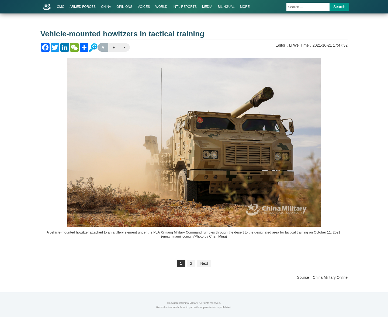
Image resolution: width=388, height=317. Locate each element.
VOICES (144, 7)
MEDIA (207, 7)
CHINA (106, 7)
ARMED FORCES (83, 7)
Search (339, 7)
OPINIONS (124, 7)
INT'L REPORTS (185, 7)
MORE (245, 7)
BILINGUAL (226, 7)
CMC (60, 7)
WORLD (161, 7)
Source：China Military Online (322, 277)
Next (204, 263)
